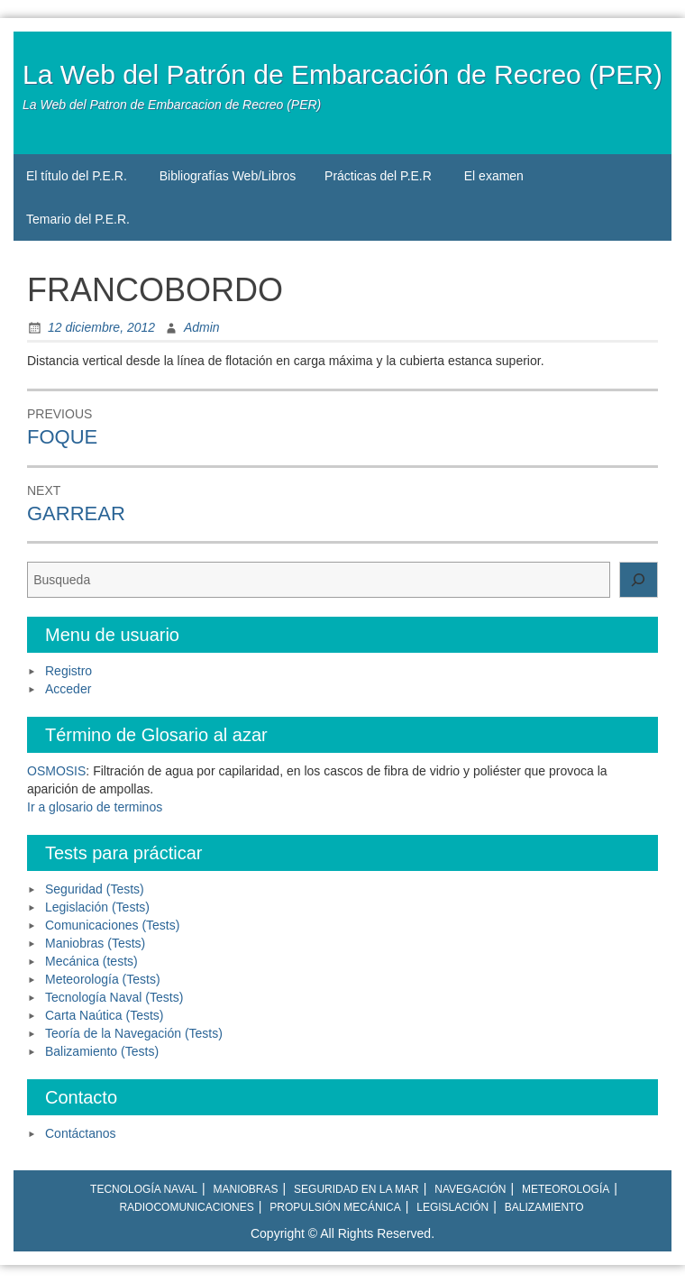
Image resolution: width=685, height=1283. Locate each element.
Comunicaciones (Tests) (112, 925)
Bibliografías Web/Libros (228, 176)
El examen (494, 176)
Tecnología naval (143, 1189)
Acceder (68, 689)
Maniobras (246, 1189)
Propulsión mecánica (334, 1207)
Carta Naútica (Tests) (104, 1015)
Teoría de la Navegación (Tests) (134, 1033)
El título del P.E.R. (76, 176)
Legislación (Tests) (97, 907)
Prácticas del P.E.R (378, 176)
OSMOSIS (56, 771)
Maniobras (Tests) (95, 943)
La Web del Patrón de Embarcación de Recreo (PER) (342, 74)
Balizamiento (544, 1207)
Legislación (452, 1207)
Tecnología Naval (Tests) (114, 997)
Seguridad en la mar (356, 1189)
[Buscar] (639, 580)
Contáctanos (80, 1133)
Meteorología (565, 1189)
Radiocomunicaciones (186, 1207)
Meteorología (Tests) (102, 979)
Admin (202, 327)
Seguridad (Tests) (94, 889)
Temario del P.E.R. (78, 219)
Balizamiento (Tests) (102, 1051)
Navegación (470, 1189)
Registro (68, 671)
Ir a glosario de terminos (94, 807)
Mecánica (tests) (91, 961)
